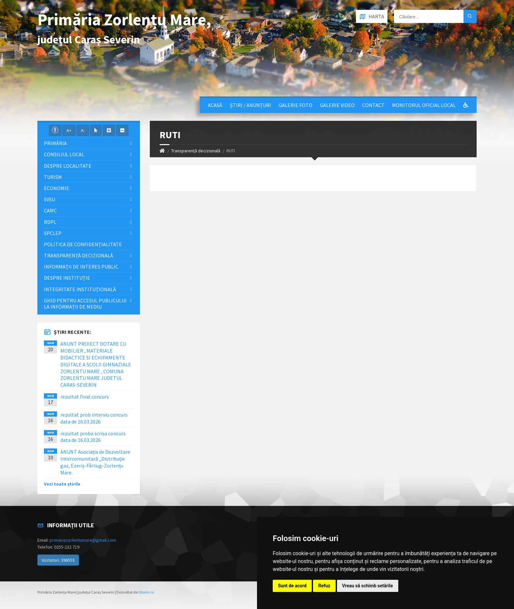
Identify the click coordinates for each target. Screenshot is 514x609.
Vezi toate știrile (62, 484)
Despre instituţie (67, 277)
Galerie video (337, 105)
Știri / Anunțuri (250, 105)
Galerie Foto (295, 105)
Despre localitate (67, 166)
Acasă (215, 105)
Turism (53, 177)
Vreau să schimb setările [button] (367, 585)
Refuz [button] (324, 585)
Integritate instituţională (80, 289)
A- (83, 130)
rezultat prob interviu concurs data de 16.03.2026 (94, 418)
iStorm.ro (146, 592)
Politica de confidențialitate (83, 244)
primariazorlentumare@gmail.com (82, 540)
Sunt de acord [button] (292, 585)
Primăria (55, 143)
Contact (373, 105)
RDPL (50, 222)
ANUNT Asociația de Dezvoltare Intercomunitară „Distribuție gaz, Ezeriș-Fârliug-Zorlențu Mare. (95, 461)
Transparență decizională (195, 151)
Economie (56, 188)
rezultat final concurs (84, 396)
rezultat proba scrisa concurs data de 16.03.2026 (93, 437)
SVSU (49, 199)
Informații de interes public (81, 266)
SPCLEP (53, 233)
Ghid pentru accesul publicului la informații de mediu (85, 303)
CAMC (50, 210)
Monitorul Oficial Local (424, 105)
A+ (69, 130)
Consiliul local (64, 154)
